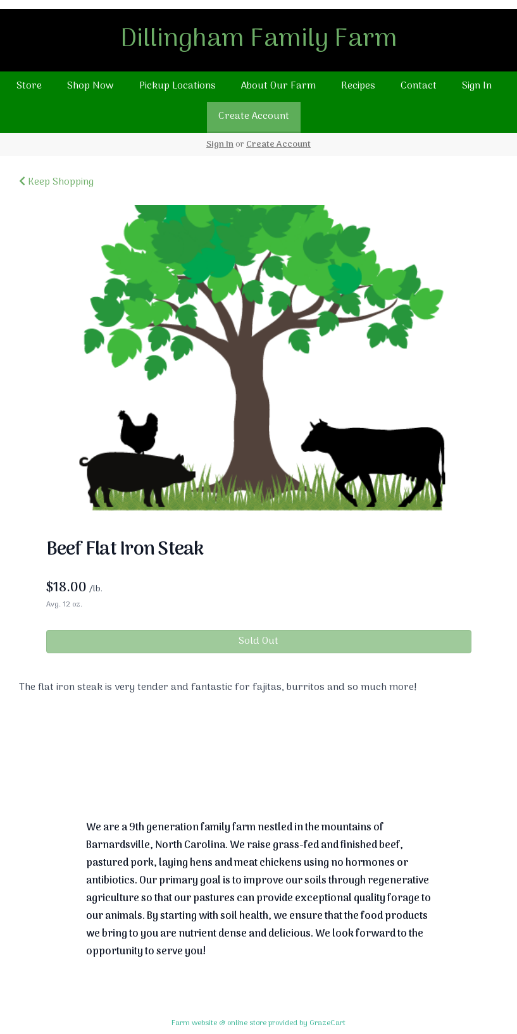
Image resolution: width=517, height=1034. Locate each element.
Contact (419, 86)
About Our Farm (278, 86)
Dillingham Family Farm (258, 39)
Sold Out (258, 641)
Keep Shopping (56, 182)
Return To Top (259, 764)
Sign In (477, 86)
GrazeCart (327, 1023)
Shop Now (90, 86)
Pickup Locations (177, 86)
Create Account (253, 116)
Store (29, 86)
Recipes (358, 86)
